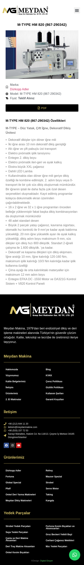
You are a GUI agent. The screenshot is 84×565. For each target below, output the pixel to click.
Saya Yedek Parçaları (17, 532)
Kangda (50, 500)
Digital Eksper (46, 561)
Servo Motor (52, 488)
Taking (49, 494)
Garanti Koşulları (55, 399)
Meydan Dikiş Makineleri (19, 500)
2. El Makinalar (13, 399)
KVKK (49, 375)
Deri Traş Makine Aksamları (20, 546)
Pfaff (8, 488)
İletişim (9, 387)
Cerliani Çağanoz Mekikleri (60, 540)
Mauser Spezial (54, 476)
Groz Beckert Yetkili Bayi (59, 534)
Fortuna (10, 476)
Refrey (49, 470)
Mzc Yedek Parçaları (56, 546)
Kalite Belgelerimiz (16, 381)
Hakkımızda (12, 369)
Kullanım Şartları (55, 393)
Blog (48, 369)
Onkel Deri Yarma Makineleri (21, 494)
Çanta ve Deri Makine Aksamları (17, 539)
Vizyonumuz (12, 375)
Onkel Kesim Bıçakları (17, 552)
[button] (77, 10)
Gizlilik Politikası (55, 387)
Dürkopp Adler (19, 89)
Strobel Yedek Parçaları (18, 526)
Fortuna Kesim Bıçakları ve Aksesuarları (60, 527)
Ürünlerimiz (12, 393)
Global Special (13, 482)
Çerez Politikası (54, 381)
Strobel (50, 482)
